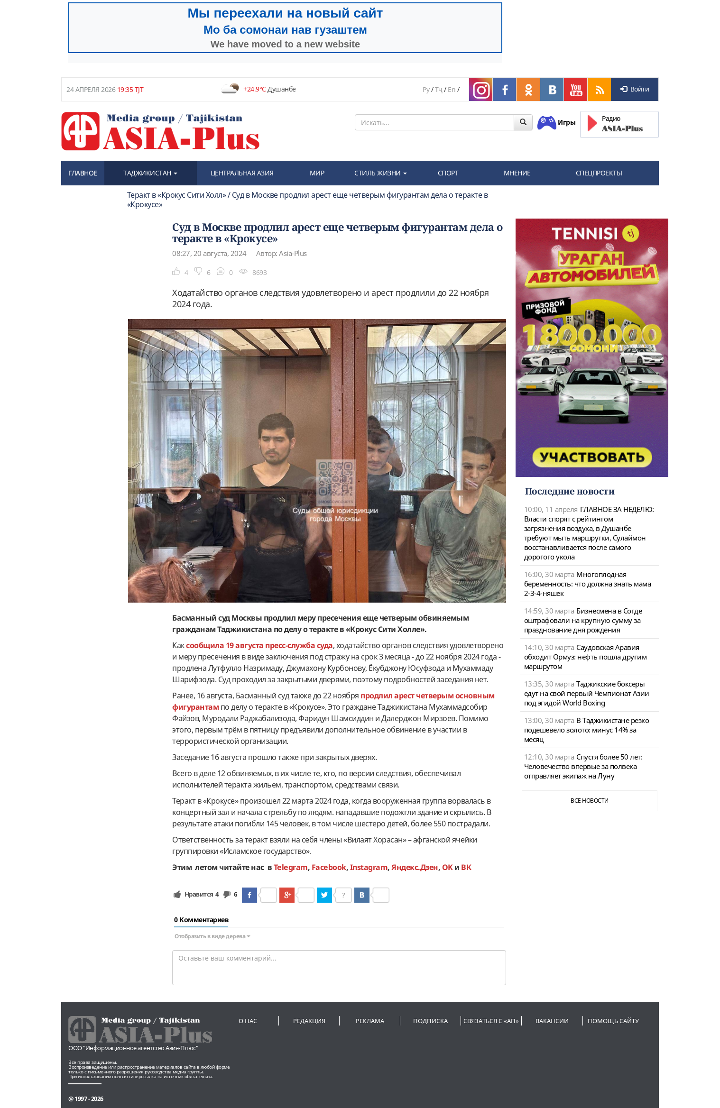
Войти (634, 88)
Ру (426, 89)
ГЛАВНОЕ (82, 172)
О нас (248, 1020)
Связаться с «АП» (491, 1020)
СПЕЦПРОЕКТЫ (599, 172)
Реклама (370, 1020)
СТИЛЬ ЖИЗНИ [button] (380, 172)
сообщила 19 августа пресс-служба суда (259, 645)
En (451, 89)
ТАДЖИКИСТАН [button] (150, 172)
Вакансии (552, 1020)
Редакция (309, 1020)
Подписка (430, 1020)
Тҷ (439, 89)
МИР (317, 172)
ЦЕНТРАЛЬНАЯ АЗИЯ (242, 172)
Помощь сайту (613, 1020)
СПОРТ (448, 172)
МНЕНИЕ (517, 172)
